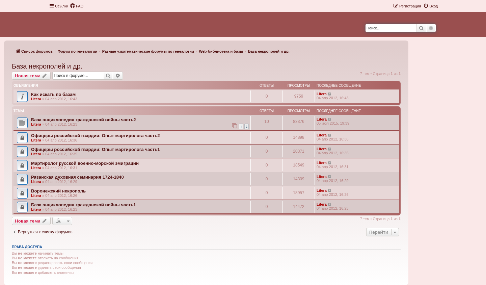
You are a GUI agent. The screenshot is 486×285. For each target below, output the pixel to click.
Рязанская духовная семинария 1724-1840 (77, 177)
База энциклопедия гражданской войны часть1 (83, 204)
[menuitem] (76, 6)
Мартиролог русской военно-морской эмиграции (85, 163)
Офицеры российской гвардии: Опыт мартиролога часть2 (95, 135)
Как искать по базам (53, 94)
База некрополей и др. (47, 66)
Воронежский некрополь (58, 190)
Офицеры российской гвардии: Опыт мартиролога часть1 (95, 149)
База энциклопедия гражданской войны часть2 (83, 119)
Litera (36, 99)
